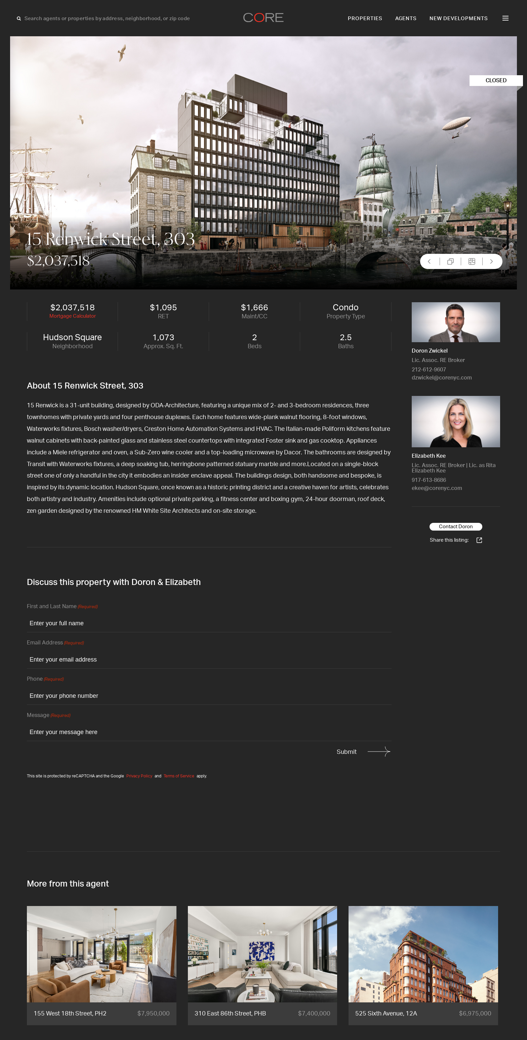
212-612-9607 (429, 369)
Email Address (55, 643)
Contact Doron (456, 526)
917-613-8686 (429, 480)
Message (48, 716)
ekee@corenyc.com (437, 488)
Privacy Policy (139, 776)
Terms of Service (179, 776)
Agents (406, 18)
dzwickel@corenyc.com (442, 377)
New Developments (459, 18)
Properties (365, 18)
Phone (45, 679)
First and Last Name (62, 607)
